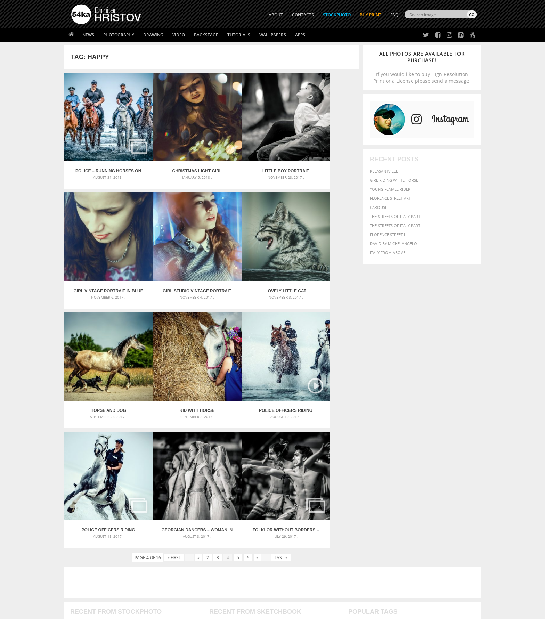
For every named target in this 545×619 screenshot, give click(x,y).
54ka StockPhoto (89, 544)
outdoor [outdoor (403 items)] (453, 480)
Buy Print (370, 15)
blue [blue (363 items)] (390, 467)
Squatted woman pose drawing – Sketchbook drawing (266, 484)
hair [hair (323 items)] (471, 473)
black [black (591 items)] (377, 466)
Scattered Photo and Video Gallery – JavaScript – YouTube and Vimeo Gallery (133, 459)
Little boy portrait (248, 156)
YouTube (288, 572)
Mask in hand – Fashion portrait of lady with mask (123, 476)
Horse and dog (248, 261)
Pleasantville (384, 171)
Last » (281, 393)
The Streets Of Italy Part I (396, 225)
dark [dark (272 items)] (453, 467)
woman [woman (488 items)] (393, 494)
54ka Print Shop (87, 535)
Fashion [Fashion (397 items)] (428, 473)
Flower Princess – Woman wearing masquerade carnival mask (133, 492)
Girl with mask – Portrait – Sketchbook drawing (259, 476)
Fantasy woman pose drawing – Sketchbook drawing (264, 467)
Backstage (206, 35)
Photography (118, 35)
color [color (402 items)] (432, 467)
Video (178, 35)
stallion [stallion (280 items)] (455, 487)
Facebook (290, 545)
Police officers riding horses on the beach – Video (101, 366)
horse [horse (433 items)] (365, 480)
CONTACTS (303, 15)
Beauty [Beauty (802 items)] (358, 466)
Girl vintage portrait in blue (322, 156)
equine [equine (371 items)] (400, 473)
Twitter (288, 536)
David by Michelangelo (393, 243)
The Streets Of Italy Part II (396, 216)
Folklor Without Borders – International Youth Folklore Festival (322, 366)
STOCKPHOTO (337, 15)
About (178, 535)
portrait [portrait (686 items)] (415, 486)
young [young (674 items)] (412, 493)
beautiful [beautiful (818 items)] (447, 459)
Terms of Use (167, 611)
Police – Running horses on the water (101, 156)
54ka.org (129, 611)
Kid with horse (322, 261)
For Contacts (186, 570)
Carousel (379, 207)
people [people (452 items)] (378, 487)
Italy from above (387, 252)
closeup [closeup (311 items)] (416, 467)
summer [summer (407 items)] (357, 494)
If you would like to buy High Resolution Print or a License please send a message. (422, 67)
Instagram (290, 554)
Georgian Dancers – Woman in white (248, 366)
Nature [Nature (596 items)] (423, 480)
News (88, 35)
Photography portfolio (96, 553)
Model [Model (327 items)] (407, 480)
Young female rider (390, 189)
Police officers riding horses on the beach (175, 366)
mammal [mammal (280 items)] (393, 480)
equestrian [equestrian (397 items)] (379, 473)
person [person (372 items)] (394, 487)
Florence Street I (387, 234)
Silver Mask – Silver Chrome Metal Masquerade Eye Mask (128, 484)
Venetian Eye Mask (185, 595)
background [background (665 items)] (414, 459)
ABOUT (276, 15)
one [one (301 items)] (438, 480)
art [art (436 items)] (370, 459)
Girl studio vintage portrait (101, 261)
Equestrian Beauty (144, 595)
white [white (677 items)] (375, 493)
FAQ (394, 15)
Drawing (153, 35)
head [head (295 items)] (352, 480)
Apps (300, 35)
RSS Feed (216, 595)
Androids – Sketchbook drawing (243, 459)
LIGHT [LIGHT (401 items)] (379, 480)
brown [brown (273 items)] (402, 467)
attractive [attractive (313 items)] (385, 459)
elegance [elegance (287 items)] (357, 474)
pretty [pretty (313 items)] (434, 487)
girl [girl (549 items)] (461, 473)
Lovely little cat (174, 261)
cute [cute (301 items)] (444, 467)
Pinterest (289, 563)
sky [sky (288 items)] (444, 487)
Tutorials (238, 35)
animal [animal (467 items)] (356, 459)
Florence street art (390, 198)
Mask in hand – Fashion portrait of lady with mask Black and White (133, 467)
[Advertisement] (273, 418)
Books (178, 553)
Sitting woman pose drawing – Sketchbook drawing (263, 492)
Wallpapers (272, 35)
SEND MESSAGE (415, 549)
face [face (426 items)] (413, 473)
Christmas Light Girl (175, 156)
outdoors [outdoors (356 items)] (359, 487)
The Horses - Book (89, 561)
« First (174, 393)
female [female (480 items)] (446, 474)
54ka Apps (80, 570)
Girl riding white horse (394, 180)
